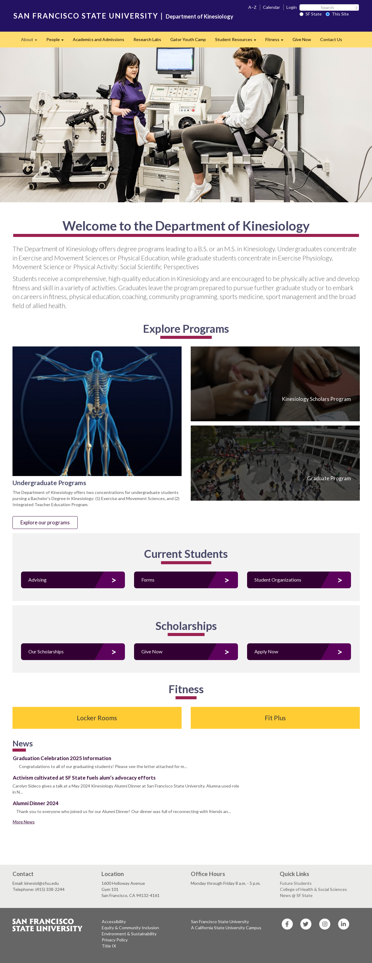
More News (24, 821)
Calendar (271, 7)
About (31, 41)
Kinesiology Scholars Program (316, 399)
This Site (337, 13)
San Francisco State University (220, 921)
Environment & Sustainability (129, 933)
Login (291, 7)
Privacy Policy (115, 939)
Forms (147, 579)
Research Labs (147, 39)
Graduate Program (329, 478)
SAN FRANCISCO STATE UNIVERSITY (85, 15)
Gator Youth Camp (188, 39)
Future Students (296, 883)
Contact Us (331, 39)
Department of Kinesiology (199, 16)
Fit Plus (275, 717)
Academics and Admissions (98, 39)
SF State (310, 13)
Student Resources (238, 41)
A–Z (252, 7)
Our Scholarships (46, 651)
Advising (37, 579)
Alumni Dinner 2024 (35, 803)
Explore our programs (45, 522)
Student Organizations (277, 579)
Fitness (276, 41)
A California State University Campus (226, 927)
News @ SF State (296, 895)
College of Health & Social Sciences (313, 889)
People (57, 41)
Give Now (301, 39)
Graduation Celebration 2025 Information (62, 758)
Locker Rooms (97, 717)
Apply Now (266, 651)
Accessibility (114, 921)
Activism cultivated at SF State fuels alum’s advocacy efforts (84, 777)
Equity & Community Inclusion (130, 927)
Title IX (109, 945)
